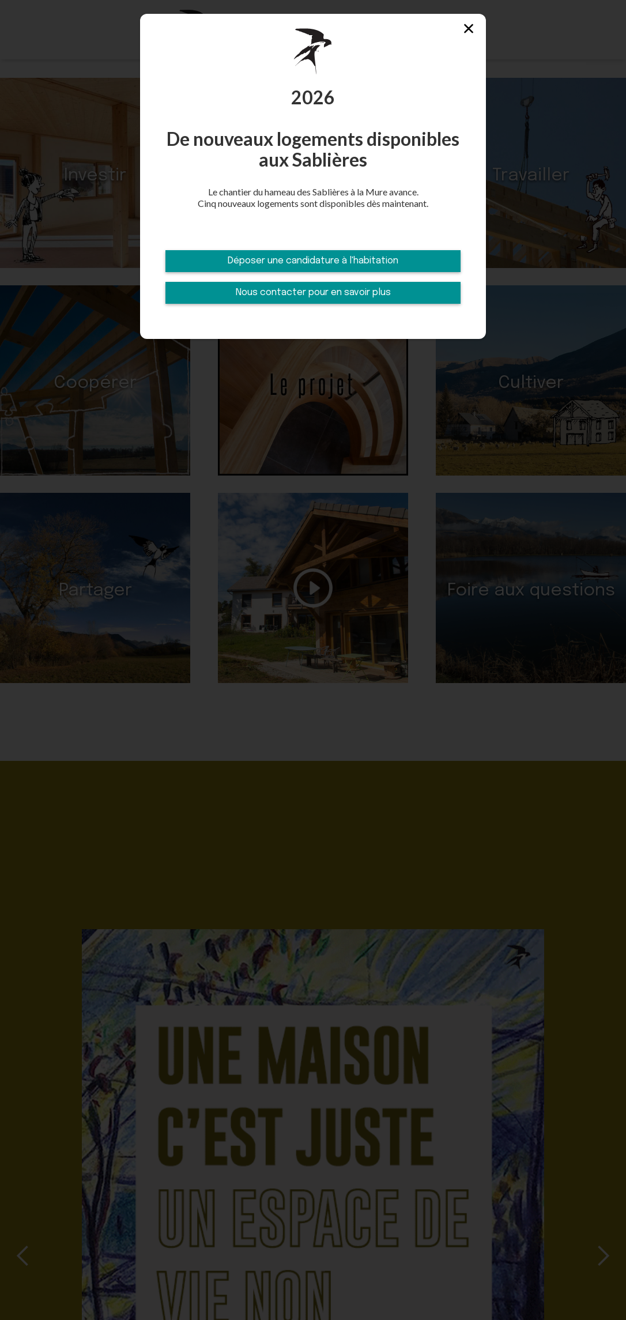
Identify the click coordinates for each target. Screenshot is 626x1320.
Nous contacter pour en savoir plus (313, 292)
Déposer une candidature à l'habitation (313, 261)
